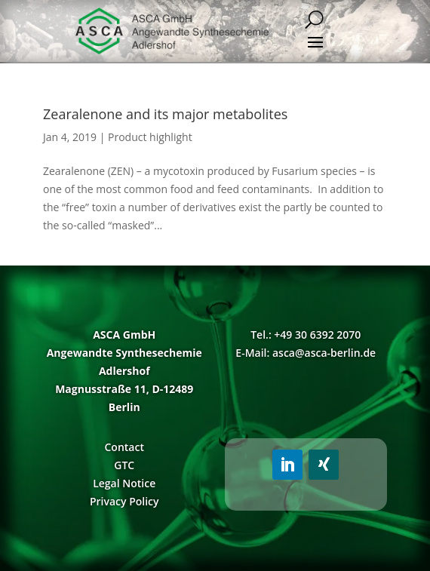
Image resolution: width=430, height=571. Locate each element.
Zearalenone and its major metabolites (165, 114)
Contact (123, 447)
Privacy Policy (124, 501)
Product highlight (150, 137)
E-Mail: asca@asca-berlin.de (305, 352)
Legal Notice (124, 483)
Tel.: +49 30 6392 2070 (305, 334)
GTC (124, 465)
